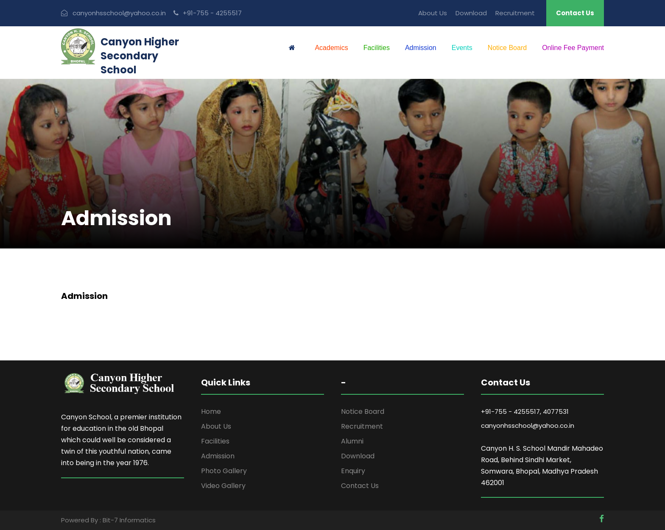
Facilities (376, 47)
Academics (331, 47)
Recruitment (515, 12)
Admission (420, 47)
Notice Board (507, 47)
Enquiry (353, 471)
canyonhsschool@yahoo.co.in (527, 425)
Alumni (352, 441)
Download (471, 12)
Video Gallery (223, 486)
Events (462, 47)
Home (211, 411)
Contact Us (575, 12)
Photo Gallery (224, 471)
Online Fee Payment (573, 47)
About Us (432, 12)
